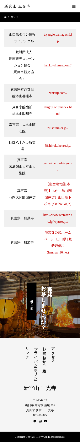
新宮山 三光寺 (17, 6)
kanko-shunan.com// (57, 65)
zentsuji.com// (57, 93)
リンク (27, 351)
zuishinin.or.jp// (57, 128)
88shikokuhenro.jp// (57, 145)
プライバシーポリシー (36, 361)
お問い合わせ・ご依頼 (44, 355)
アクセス (53, 353)
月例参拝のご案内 (31, 301)
